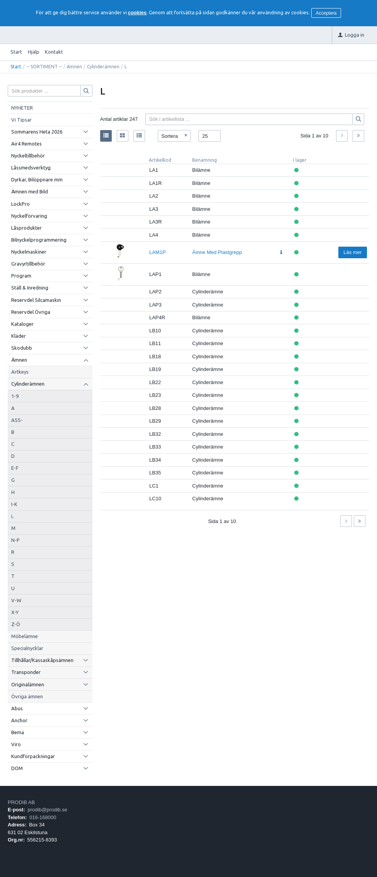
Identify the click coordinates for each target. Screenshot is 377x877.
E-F (15, 468)
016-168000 (42, 817)
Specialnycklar (27, 648)
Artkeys (20, 371)
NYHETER (22, 107)
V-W (16, 600)
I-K (14, 504)
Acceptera (326, 13)
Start (16, 51)
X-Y (15, 612)
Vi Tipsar (21, 119)
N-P (15, 540)
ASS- (17, 420)
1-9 (15, 396)
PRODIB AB (21, 802)
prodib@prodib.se (47, 810)
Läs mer (352, 252)
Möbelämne (24, 636)
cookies (137, 12)
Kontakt (54, 51)
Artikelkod (160, 160)
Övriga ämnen (27, 696)
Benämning (204, 160)
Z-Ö (15, 624)
